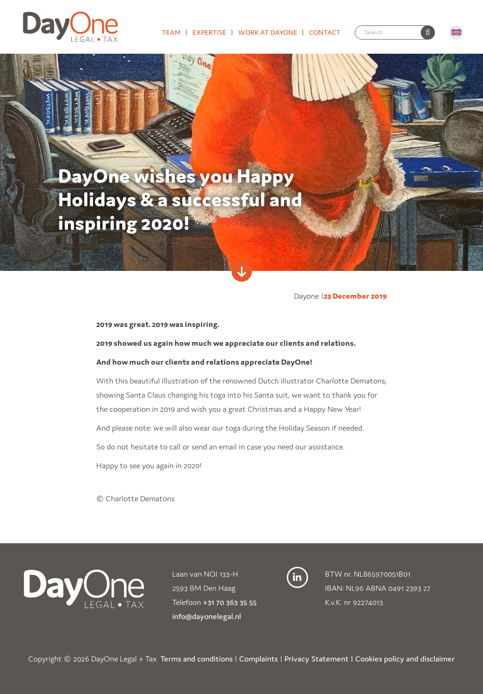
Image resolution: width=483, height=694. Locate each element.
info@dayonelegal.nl (206, 616)
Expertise (209, 32)
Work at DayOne (267, 32)
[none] (428, 32)
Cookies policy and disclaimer (405, 658)
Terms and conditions (196, 658)
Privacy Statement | (318, 658)
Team (171, 32)
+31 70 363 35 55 (230, 602)
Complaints (258, 658)
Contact (325, 32)
